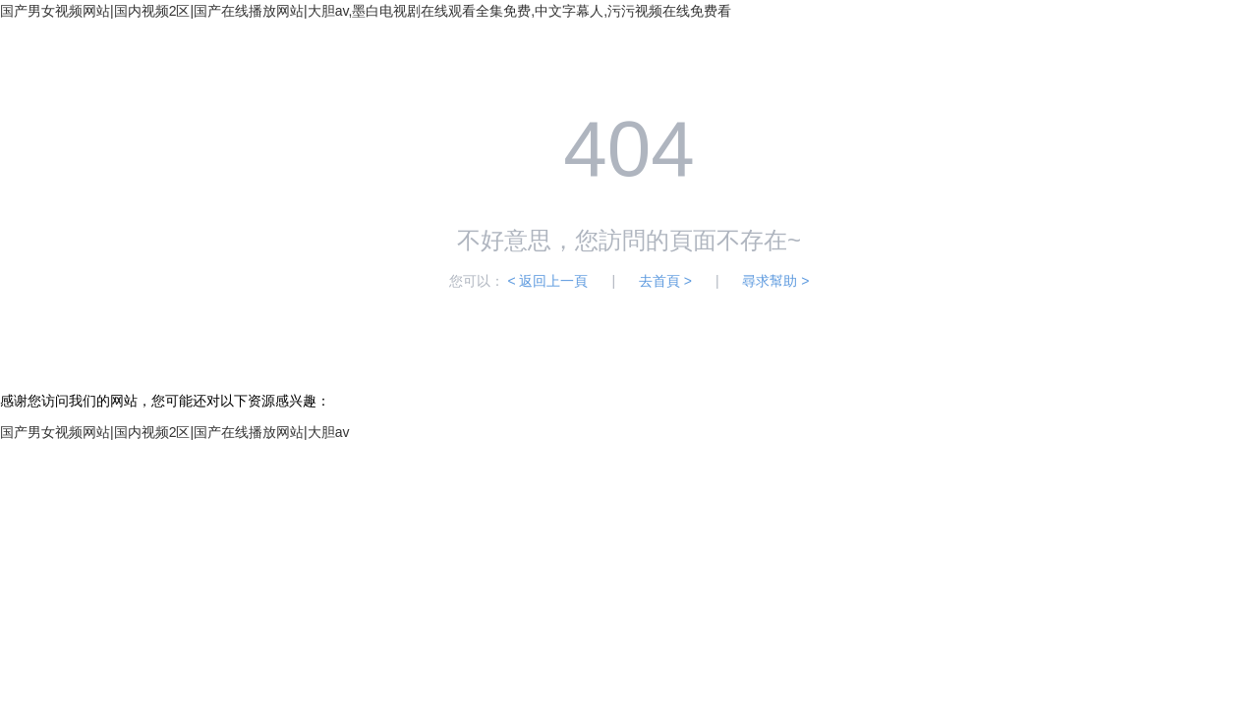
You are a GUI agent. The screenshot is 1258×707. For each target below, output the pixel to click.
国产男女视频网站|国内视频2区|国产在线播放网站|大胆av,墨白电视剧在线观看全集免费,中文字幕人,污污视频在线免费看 (365, 11)
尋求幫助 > (775, 281)
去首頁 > (665, 281)
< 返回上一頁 (547, 281)
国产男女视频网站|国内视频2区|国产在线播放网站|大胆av (174, 432)
